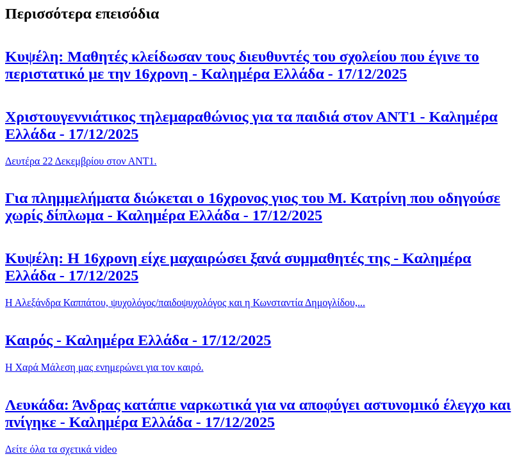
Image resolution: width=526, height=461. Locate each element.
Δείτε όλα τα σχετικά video (61, 449)
